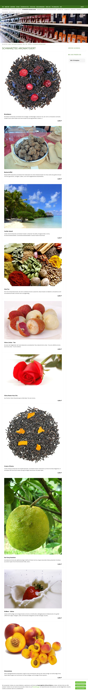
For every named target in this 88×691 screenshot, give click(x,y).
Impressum (13, 688)
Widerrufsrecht (24, 688)
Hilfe (37, 688)
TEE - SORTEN (29, 44)
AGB (18, 688)
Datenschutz (32, 688)
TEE (23, 44)
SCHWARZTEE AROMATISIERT (39, 44)
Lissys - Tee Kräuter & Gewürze (15, 44)
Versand (17, 682)
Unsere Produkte (6, 688)
